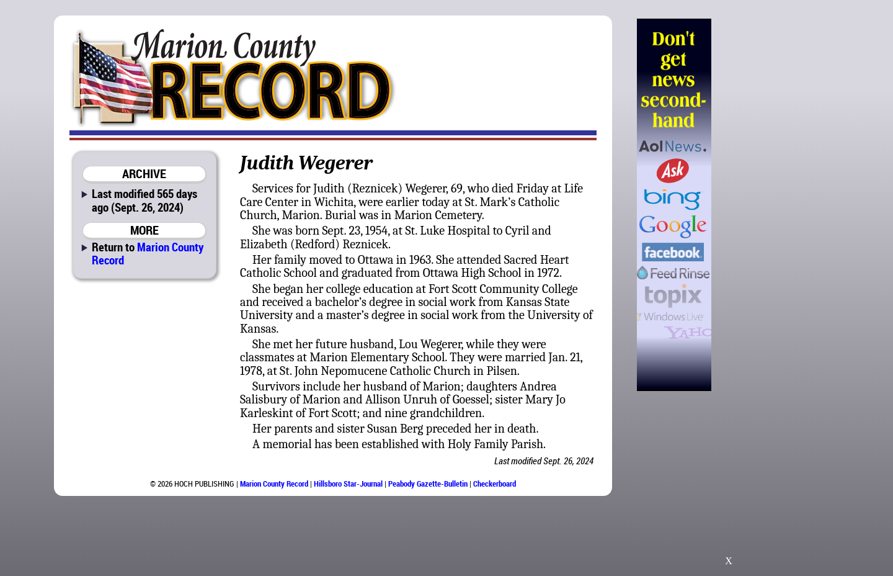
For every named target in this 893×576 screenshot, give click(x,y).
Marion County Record (147, 253)
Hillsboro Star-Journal (348, 483)
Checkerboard (494, 483)
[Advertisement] (774, 205)
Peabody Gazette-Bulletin (428, 483)
